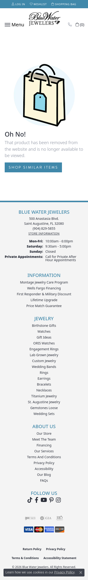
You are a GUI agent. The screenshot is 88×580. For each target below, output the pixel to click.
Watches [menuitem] (44, 331)
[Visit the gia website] (45, 518)
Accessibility (44, 468)
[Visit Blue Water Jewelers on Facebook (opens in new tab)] (36, 500)
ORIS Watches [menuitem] (44, 343)
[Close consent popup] (80, 572)
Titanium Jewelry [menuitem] (44, 396)
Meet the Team (44, 439)
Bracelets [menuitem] (44, 384)
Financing (44, 445)
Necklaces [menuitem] (44, 390)
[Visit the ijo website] (30, 518)
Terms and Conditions (44, 457)
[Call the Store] (44, 228)
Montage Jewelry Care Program (44, 282)
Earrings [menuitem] (44, 378)
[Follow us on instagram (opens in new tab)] (58, 500)
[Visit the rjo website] (59, 518)
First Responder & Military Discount (44, 294)
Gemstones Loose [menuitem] (44, 408)
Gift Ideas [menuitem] (44, 337)
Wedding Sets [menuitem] (44, 413)
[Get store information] (44, 234)
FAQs (44, 480)
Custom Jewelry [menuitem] (44, 361)
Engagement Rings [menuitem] (43, 349)
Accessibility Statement (59, 558)
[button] (18, 4)
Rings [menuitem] (44, 372)
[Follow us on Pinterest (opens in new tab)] (51, 500)
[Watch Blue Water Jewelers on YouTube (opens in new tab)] (44, 500)
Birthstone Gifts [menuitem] (44, 325)
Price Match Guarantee (43, 306)
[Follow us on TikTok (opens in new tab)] (29, 500)
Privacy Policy (44, 463)
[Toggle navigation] (13, 25)
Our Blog (44, 474)
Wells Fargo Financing (44, 288)
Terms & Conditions (25, 558)
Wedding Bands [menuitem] (44, 366)
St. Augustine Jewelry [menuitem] (44, 402)
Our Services (44, 451)
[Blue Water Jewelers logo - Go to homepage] (44, 19)
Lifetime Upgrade (44, 300)
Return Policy (32, 549)
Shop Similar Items (33, 167)
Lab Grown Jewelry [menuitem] (44, 355)
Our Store (44, 433)
